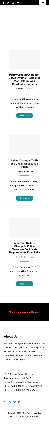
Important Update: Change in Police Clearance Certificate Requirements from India (24, 247)
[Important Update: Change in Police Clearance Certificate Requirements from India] (24, 228)
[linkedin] (19, 402)
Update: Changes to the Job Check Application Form (24, 163)
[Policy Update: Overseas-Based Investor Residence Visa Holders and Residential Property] (24, 59)
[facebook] (4, 3)
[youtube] (18, 3)
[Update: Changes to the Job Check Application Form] (24, 145)
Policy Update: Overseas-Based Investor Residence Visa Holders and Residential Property (24, 79)
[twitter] (8, 3)
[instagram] (13, 3)
